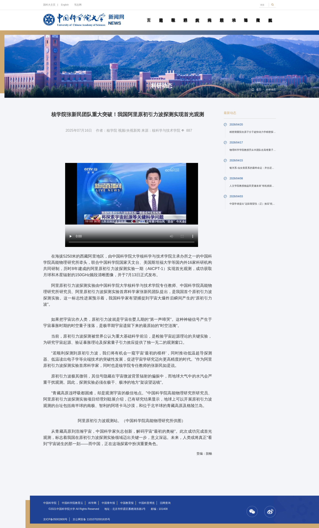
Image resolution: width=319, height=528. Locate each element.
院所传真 (197, 15)
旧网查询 (165, 503)
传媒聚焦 (258, 15)
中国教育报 (127, 503)
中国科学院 (49, 503)
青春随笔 (245, 15)
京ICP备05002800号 (55, 519)
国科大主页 (49, 4)
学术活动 (233, 15)
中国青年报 (108, 503)
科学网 (92, 503)
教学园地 (173, 15)
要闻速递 (161, 15)
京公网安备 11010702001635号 (91, 519)
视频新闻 (270, 15)
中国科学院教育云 (72, 503)
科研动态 (185, 15)
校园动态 (221, 15)
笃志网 (78, 4)
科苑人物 (209, 15)
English (64, 4)
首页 (148, 15)
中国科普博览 (147, 503)
